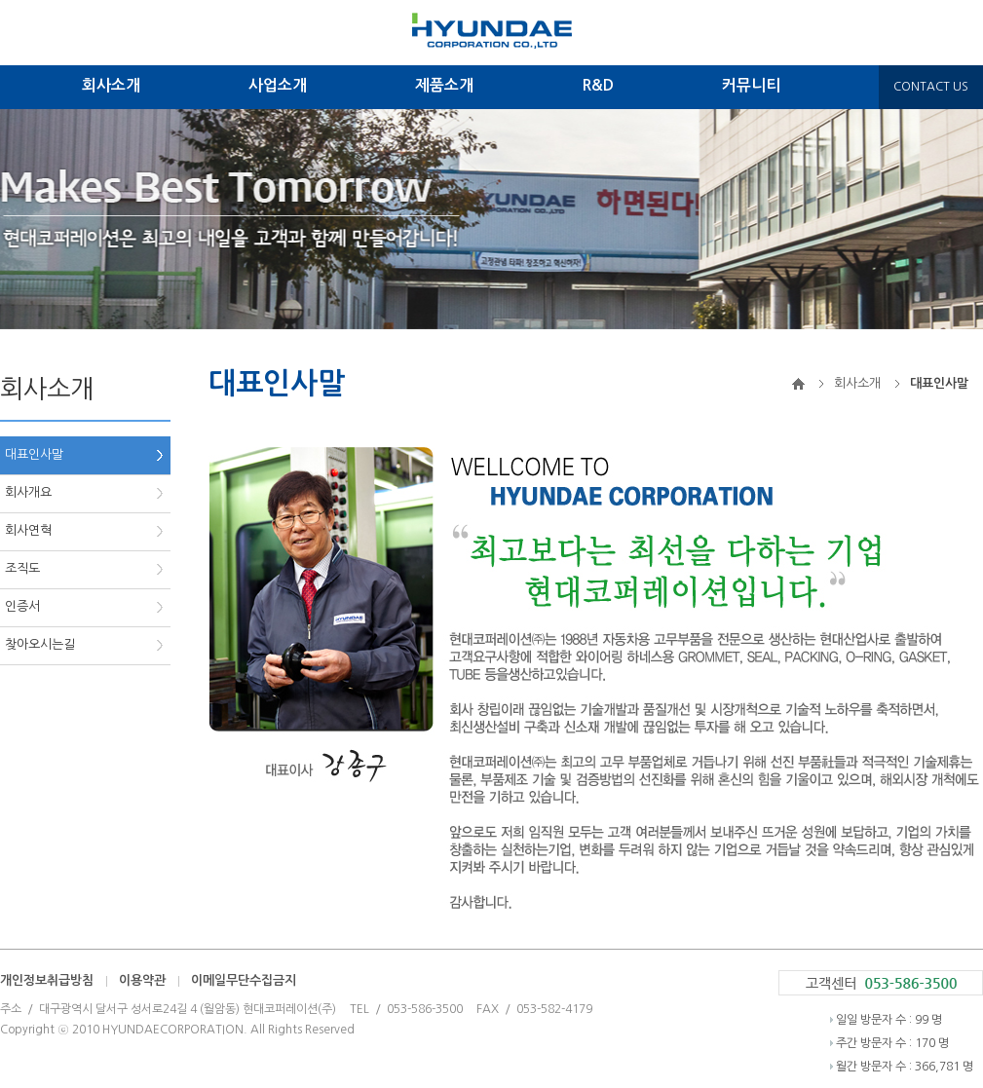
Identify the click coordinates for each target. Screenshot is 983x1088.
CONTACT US (930, 87)
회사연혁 (28, 530)
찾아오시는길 (40, 644)
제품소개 (444, 85)
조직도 (22, 568)
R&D (598, 85)
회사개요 (28, 492)
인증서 (22, 606)
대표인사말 (34, 454)
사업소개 (277, 85)
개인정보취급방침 (47, 980)
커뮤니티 (751, 85)
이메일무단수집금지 (243, 980)
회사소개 (111, 85)
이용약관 (142, 980)
